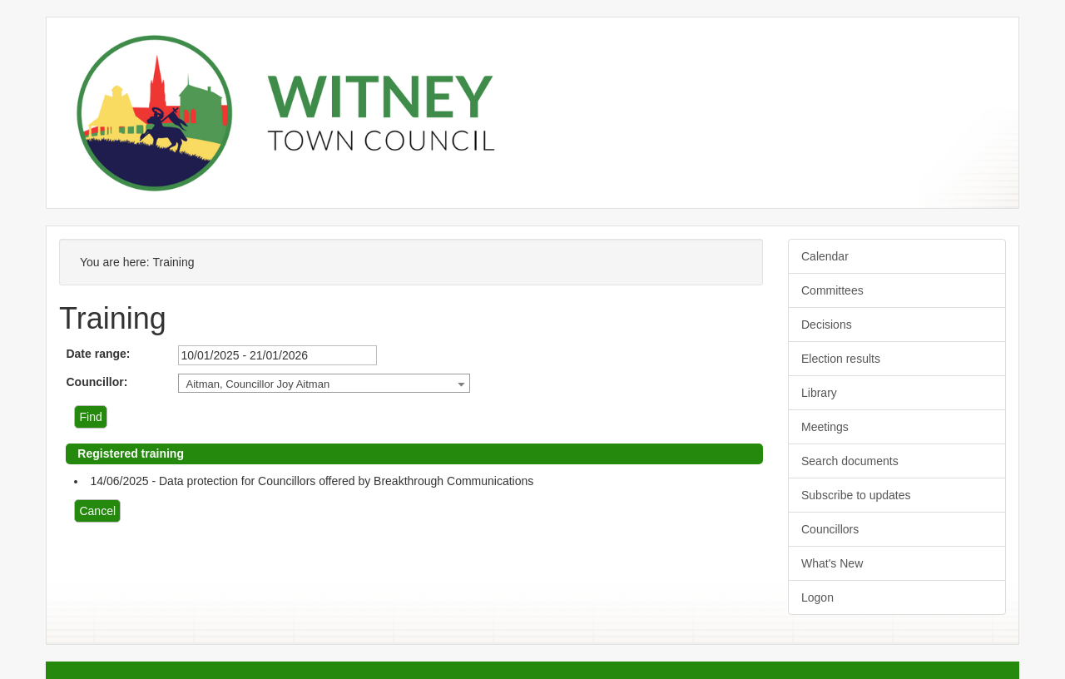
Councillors (830, 529)
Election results (840, 358)
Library (819, 392)
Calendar (825, 256)
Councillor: (96, 382)
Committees (832, 290)
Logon (817, 597)
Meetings (825, 427)
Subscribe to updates (856, 495)
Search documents (850, 461)
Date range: (98, 353)
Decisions (826, 324)
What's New (832, 563)
